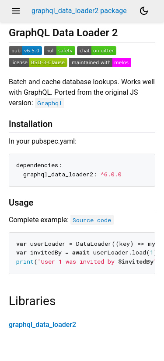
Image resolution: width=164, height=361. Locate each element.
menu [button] (15, 11)
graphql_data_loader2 (42, 324)
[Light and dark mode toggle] (144, 11)
